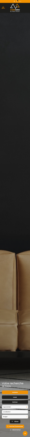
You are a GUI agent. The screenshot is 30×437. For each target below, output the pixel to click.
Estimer (15, 409)
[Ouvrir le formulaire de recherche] (15, 429)
